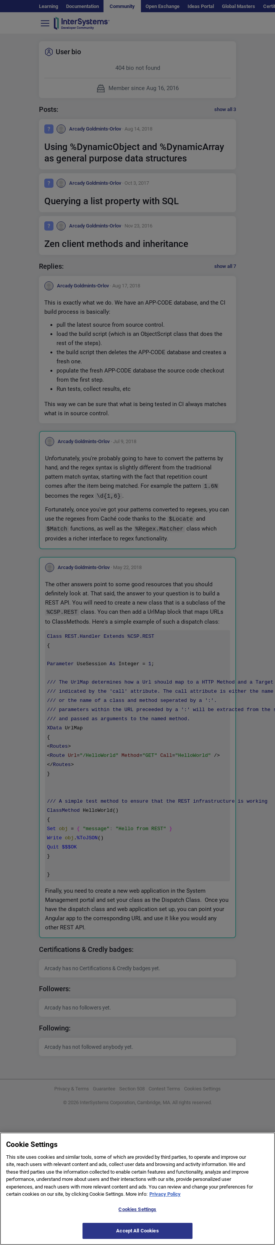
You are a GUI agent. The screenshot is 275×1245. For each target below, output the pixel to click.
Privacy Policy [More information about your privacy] (165, 1198)
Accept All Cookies (137, 1235)
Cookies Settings (137, 1213)
